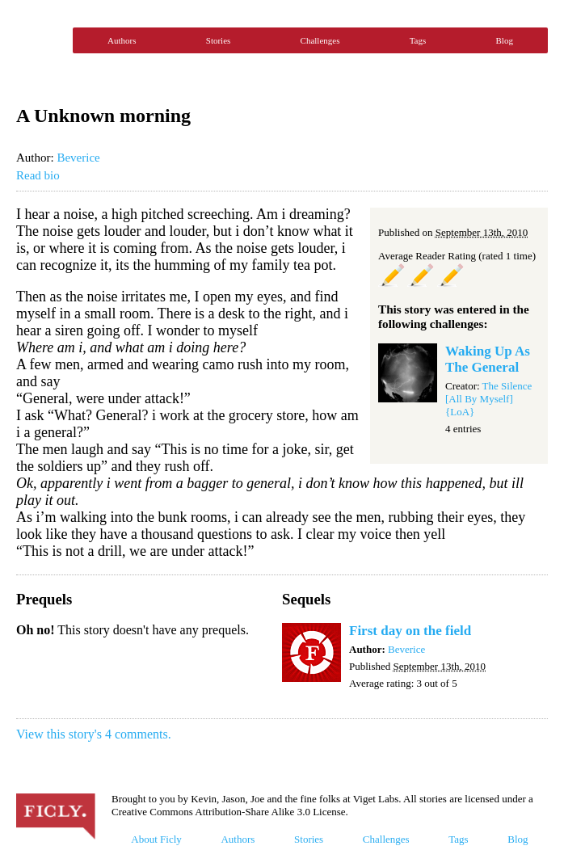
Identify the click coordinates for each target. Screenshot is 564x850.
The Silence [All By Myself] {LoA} (488, 399)
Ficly (40, 40)
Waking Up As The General (487, 359)
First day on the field (410, 630)
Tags (418, 40)
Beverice (78, 157)
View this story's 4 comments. (93, 734)
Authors (121, 40)
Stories (218, 40)
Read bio (38, 175)
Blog (504, 40)
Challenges (320, 40)
